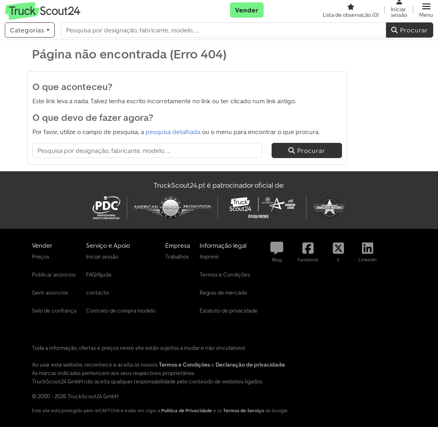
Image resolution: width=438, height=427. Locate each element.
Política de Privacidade (186, 410)
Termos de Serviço (243, 410)
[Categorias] (30, 30)
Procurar (409, 30)
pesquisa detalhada (173, 132)
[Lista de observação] (351, 10)
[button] (426, 10)
